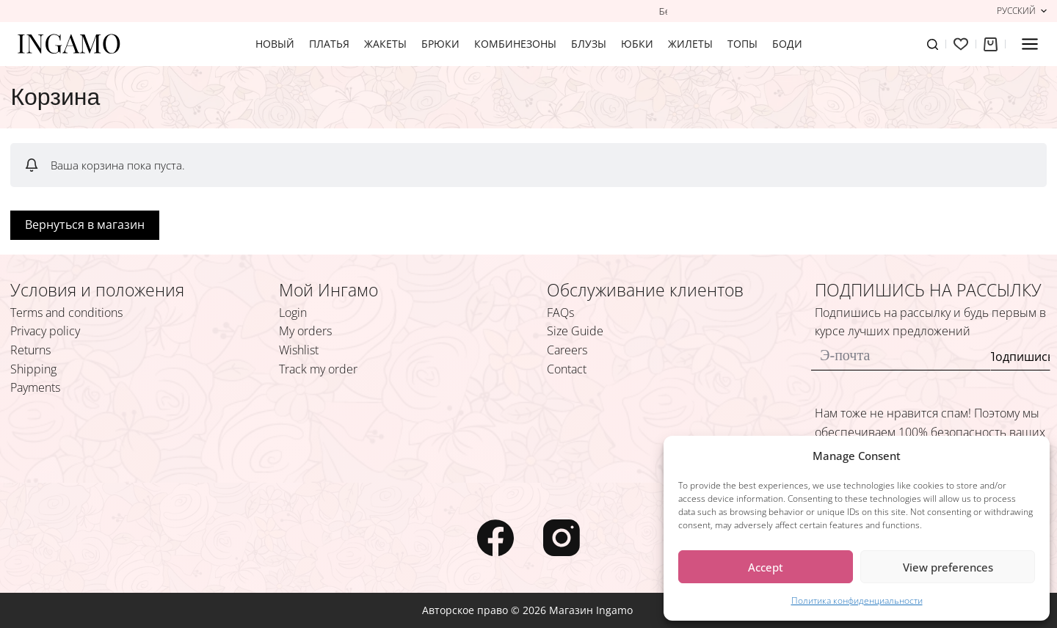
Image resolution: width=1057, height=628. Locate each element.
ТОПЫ (742, 44)
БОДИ (787, 44)
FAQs (560, 312)
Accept (765, 567)
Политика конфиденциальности (857, 600)
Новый (274, 44)
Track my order (318, 369)
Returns (30, 350)
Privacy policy (45, 331)
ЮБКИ (637, 44)
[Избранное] (961, 44)
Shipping (33, 369)
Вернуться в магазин (85, 224)
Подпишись (1020, 356)
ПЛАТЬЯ (329, 44)
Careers (567, 350)
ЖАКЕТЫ (385, 44)
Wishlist (299, 350)
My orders (305, 331)
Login (293, 312)
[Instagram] (561, 537)
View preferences (948, 567)
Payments (35, 387)
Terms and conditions (66, 312)
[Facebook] (495, 537)
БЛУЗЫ (588, 44)
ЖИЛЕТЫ (690, 44)
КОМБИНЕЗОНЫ (515, 44)
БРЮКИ (440, 44)
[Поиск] (932, 44)
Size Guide (575, 331)
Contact (566, 369)
